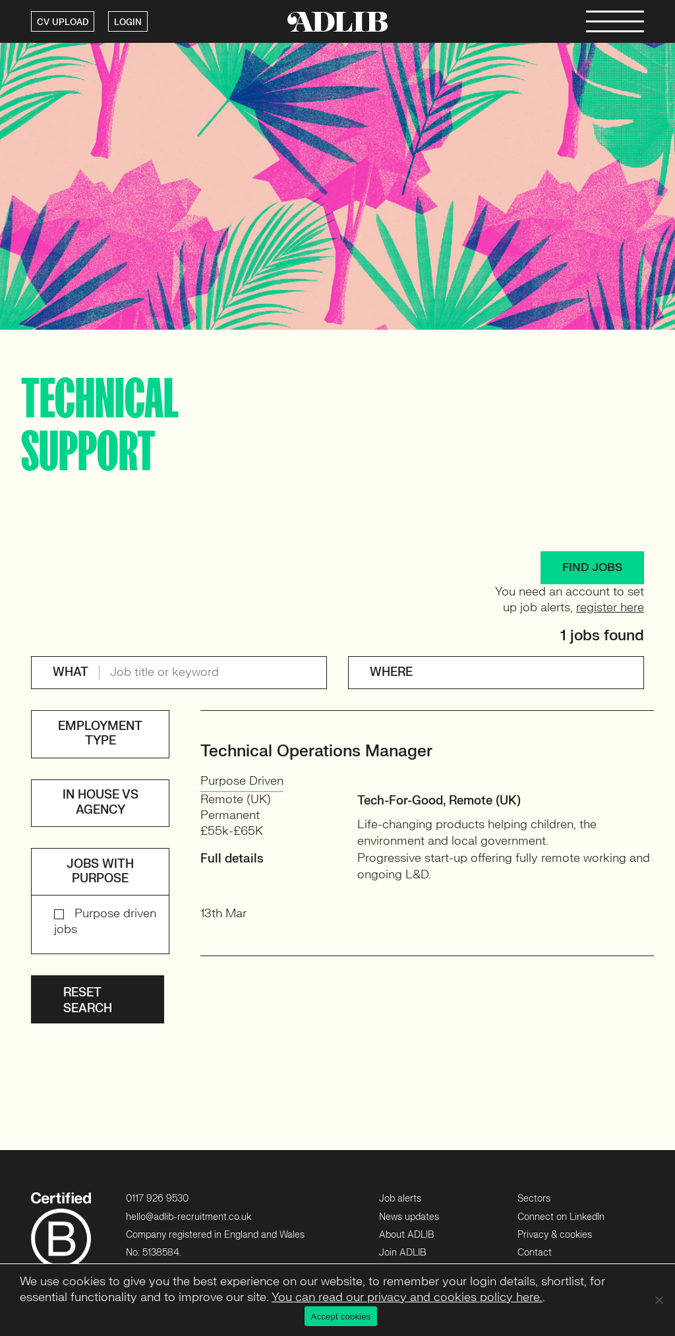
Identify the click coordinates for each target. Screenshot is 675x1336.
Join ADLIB (402, 1252)
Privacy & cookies (554, 1235)
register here (610, 607)
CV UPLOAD (62, 22)
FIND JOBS (592, 567)
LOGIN (128, 22)
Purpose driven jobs (105, 921)
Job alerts (400, 1198)
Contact (534, 1252)
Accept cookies (341, 1316)
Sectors (533, 1198)
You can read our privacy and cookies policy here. (407, 1297)
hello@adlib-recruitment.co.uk (188, 1217)
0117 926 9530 (157, 1198)
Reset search (87, 1000)
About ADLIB (406, 1235)
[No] (658, 1299)
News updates (409, 1217)
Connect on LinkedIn (560, 1217)
